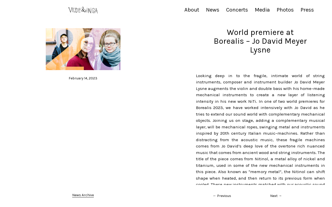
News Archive (83, 195)
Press (307, 10)
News (212, 10)
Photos (285, 10)
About (191, 10)
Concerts (237, 10)
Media (262, 10)
